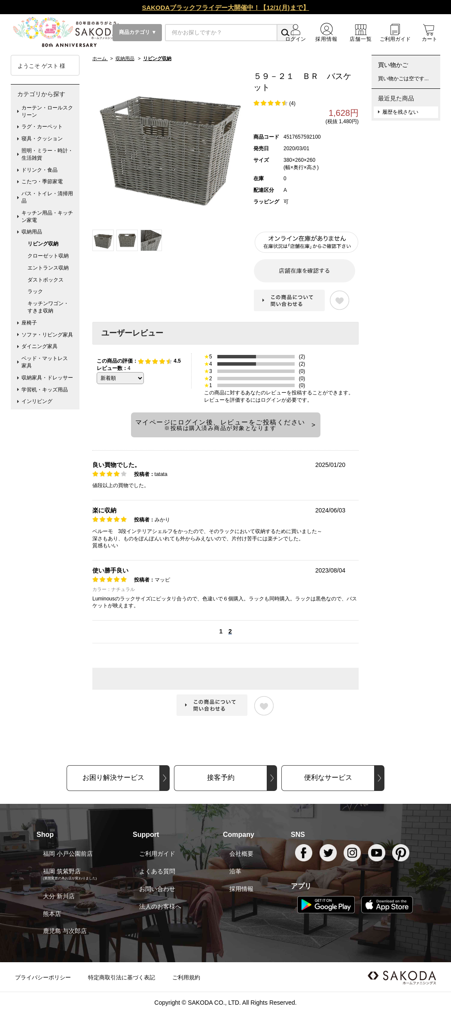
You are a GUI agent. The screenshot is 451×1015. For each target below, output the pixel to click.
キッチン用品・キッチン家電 (47, 216)
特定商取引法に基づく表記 (121, 977)
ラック (35, 291)
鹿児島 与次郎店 (65, 930)
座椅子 (29, 323)
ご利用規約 (186, 977)
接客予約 (221, 777)
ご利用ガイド (157, 853)
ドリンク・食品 (39, 170)
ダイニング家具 (39, 346)
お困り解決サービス (113, 777)
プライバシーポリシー (43, 977)
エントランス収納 (48, 268)
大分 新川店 (59, 896)
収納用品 (31, 232)
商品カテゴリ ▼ (137, 32)
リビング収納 (42, 244)
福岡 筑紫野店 (62, 871)
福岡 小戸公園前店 (68, 853)
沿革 (235, 871)
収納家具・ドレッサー (47, 378)
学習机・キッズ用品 (44, 390)
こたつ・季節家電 (42, 182)
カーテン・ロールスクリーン (47, 111)
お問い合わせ (157, 888)
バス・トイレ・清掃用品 (47, 197)
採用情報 (241, 888)
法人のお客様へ (160, 906)
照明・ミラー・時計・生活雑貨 (47, 154)
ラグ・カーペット (42, 127)
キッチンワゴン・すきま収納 (48, 307)
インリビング (36, 401)
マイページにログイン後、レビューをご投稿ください (220, 424)
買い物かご (393, 64)
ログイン (271, 400)
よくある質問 (157, 871)
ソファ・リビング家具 (47, 335)
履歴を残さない (400, 112)
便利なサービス (328, 777)
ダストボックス (45, 280)
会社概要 (241, 853)
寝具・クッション (42, 139)
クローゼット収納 (48, 256)
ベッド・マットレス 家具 (47, 362)
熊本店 (52, 913)
